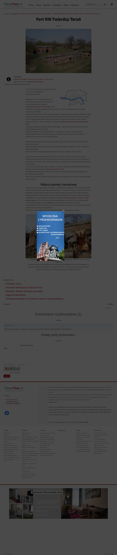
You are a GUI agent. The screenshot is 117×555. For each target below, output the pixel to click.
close (70, 251)
